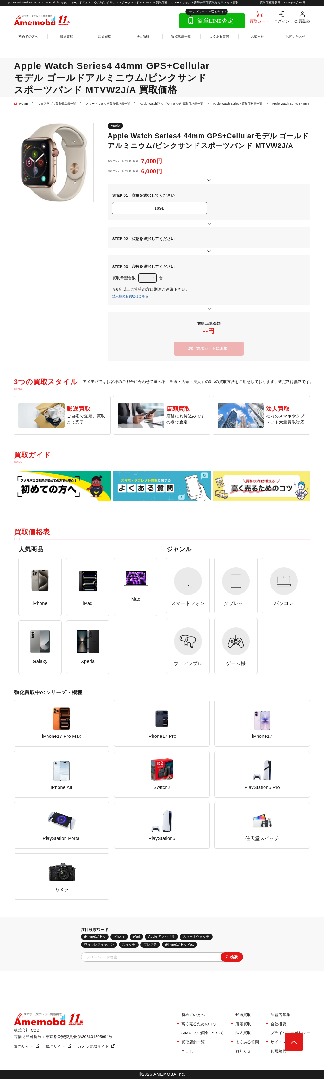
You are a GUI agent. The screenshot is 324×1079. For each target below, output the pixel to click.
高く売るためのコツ (199, 1024)
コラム (187, 1051)
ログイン (282, 21)
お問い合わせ (295, 36)
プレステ (150, 944)
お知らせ (257, 36)
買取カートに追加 (212, 348)
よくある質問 (219, 36)
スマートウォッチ (196, 936)
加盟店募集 (280, 1015)
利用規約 (278, 1051)
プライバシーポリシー (290, 1033)
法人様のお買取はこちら (130, 296)
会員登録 (302, 21)
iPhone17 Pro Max (179, 944)
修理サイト (55, 1046)
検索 (234, 957)
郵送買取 (66, 36)
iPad (136, 936)
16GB (159, 208)
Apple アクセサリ (161, 936)
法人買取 (143, 36)
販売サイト (23, 1046)
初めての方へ (28, 36)
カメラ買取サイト (93, 1046)
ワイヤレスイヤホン (99, 944)
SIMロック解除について (202, 1033)
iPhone (119, 936)
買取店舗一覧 (181, 36)
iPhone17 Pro (94, 936)
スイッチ (128, 944)
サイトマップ (282, 1042)
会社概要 (278, 1024)
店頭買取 (104, 36)
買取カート (259, 21)
